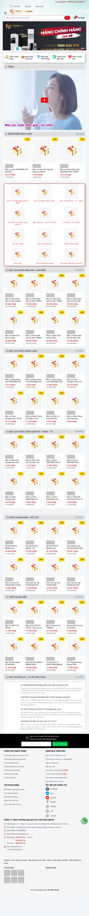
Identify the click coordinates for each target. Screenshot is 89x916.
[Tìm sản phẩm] (37, 17)
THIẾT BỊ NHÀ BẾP (18, 598)
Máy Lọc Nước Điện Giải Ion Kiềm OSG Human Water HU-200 (75, 300)
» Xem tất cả (79, 270)
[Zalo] (47, 795)
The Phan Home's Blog (12, 772)
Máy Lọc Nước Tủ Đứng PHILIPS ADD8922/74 (52, 418)
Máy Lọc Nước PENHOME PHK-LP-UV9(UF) (53, 462)
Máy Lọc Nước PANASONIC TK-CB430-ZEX (32, 499)
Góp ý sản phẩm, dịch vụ (13, 806)
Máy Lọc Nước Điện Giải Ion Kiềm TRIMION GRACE (34, 337)
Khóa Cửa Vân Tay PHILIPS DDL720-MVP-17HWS (13, 585)
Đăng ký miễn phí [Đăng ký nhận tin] (60, 746)
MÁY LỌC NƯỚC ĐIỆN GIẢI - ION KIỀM (29, 270)
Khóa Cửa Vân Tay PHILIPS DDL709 (73, 585)
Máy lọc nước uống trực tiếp (56, 757)
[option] (44, 41)
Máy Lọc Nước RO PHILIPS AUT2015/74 (75, 499)
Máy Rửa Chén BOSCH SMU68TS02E (34, 665)
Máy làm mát (50, 768)
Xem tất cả (80, 134)
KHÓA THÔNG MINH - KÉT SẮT (25, 518)
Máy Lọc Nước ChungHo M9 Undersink (10, 499)
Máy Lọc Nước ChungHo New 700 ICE (13, 418)
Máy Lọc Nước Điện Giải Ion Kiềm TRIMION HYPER (54, 300)
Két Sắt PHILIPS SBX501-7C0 (32, 548)
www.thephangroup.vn (15, 851)
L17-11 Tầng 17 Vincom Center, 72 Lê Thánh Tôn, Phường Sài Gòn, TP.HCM (43, 826)
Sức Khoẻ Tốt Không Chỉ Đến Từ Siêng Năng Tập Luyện (41, 711)
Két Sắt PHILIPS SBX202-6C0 (52, 548)
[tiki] (49, 813)
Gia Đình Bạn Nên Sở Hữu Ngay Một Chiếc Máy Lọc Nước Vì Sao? (45, 687)
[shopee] (51, 808)
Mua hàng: (11, 839)
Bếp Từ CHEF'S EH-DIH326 (12, 628)
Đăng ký (28, 6)
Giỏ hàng (78, 17)
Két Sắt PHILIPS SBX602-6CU (11, 548)
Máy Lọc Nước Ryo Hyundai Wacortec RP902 (12, 462)
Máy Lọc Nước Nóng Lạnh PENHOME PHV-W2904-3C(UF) (13, 381)
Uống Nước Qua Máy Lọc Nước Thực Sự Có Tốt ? (38, 723)
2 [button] (82, 48)
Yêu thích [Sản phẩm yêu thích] (15, 6)
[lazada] (51, 817)
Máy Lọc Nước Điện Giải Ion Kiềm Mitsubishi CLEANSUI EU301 (13, 337)
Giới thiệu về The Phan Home (14, 791)
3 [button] (83, 48)
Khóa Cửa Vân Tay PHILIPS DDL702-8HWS (32, 585)
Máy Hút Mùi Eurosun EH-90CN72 (75, 628)
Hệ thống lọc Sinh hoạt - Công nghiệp (59, 761)
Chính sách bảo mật (11, 802)
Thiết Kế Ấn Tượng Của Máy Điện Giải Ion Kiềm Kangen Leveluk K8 (45, 699)
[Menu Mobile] (5, 12)
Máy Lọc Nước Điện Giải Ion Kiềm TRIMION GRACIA (34, 300)
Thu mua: (10, 845)
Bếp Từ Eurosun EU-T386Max (53, 628)
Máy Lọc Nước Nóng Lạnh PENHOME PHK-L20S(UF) (69, 171)
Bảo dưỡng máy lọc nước (55, 783)
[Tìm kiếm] (67, 18)
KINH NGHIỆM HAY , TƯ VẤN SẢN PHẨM (28, 679)
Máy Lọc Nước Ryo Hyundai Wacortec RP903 (43, 171)
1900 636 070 (21, 839)
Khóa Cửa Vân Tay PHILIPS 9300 (53, 585)
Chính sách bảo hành (12, 765)
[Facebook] (47, 790)
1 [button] (80, 48)
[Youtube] (47, 799)
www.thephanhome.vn (15, 848)
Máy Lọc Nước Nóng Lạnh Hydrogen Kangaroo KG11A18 (74, 418)
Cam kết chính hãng (11, 795)
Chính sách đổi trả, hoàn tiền (14, 768)
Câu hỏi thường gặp (11, 776)
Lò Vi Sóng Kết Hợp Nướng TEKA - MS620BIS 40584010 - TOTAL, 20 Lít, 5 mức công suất (75, 665)
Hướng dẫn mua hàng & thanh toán (17, 757)
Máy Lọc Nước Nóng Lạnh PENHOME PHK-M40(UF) (54, 381)
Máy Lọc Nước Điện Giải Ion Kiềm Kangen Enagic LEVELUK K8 (13, 300)
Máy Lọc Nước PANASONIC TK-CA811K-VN (52, 499)
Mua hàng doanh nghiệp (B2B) (57, 779)
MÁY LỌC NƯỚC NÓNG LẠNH (24, 351)
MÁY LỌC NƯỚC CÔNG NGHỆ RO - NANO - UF (33, 432)
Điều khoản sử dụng (11, 798)
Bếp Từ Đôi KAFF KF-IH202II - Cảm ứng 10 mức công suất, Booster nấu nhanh (34, 628)
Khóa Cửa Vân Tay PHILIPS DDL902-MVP (75, 548)
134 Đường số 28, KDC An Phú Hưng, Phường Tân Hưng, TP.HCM (39, 829)
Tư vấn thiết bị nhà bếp (57, 776)
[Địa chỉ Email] (36, 745)
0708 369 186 (21, 842)
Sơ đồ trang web (10, 779)
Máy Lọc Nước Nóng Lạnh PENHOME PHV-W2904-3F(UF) (34, 381)
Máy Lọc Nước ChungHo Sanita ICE (74, 381)
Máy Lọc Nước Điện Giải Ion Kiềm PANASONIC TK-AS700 (54, 337)
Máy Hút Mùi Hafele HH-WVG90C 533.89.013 (12, 665)
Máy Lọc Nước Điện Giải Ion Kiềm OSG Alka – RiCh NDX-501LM (74, 337)
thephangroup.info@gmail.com (18, 836)
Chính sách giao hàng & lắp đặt (15, 761)
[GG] (47, 803)
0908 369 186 (21, 845)
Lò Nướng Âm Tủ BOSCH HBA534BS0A (54, 665)
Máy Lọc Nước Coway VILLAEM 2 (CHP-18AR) (34, 418)
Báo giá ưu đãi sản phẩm (57, 772)
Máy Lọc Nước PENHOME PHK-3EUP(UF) (16, 171)
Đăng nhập (39, 6)
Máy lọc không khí (52, 765)
